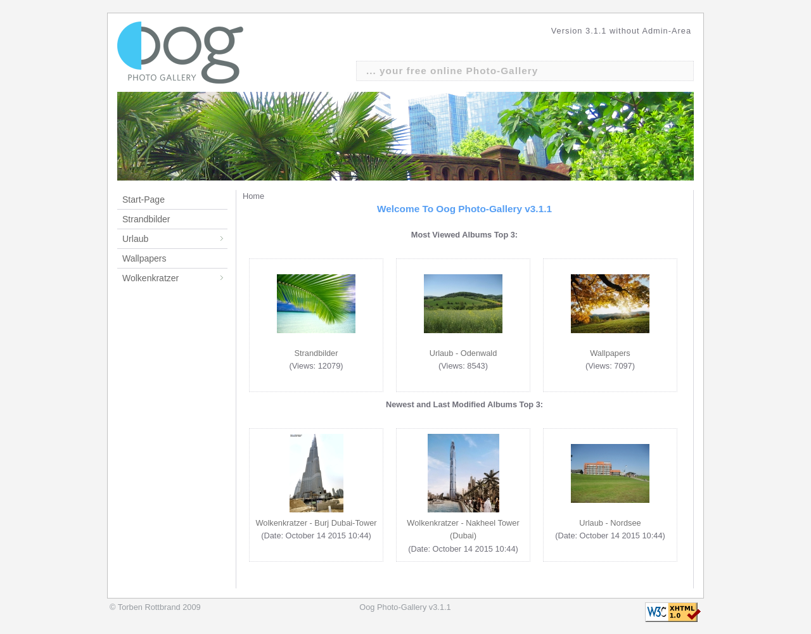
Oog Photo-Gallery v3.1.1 (404, 607)
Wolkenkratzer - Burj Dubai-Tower (315, 523)
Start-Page (143, 199)
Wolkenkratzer (174, 278)
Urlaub (174, 239)
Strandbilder (146, 219)
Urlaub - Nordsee (610, 523)
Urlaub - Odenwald (463, 353)
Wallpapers (144, 258)
